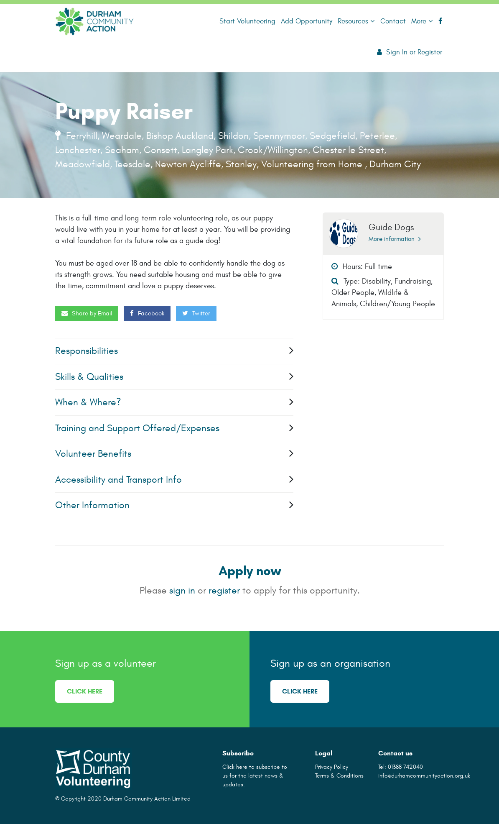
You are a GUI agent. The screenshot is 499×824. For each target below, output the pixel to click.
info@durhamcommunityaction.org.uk (424, 775)
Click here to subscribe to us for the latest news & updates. (254, 775)
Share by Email (86, 313)
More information (395, 239)
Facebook (147, 313)
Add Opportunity (306, 21)
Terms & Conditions (339, 775)
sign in (182, 590)
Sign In (396, 52)
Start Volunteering (247, 21)
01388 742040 (405, 766)
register (224, 590)
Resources (356, 21)
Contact (393, 21)
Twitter (196, 313)
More (422, 21)
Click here (84, 691)
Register (430, 52)
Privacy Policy (331, 766)
